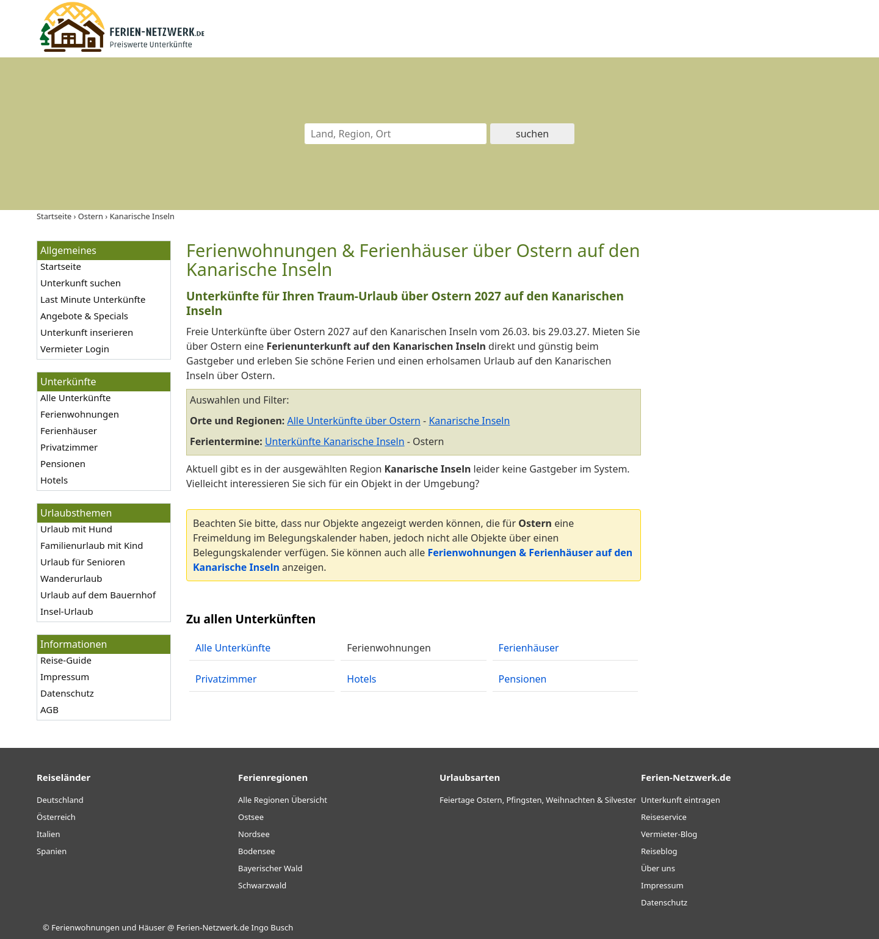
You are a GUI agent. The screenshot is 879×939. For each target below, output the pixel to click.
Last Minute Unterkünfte (92, 299)
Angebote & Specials (84, 316)
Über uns (658, 868)
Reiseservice (664, 816)
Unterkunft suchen (80, 283)
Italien (48, 833)
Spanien (52, 851)
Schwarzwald (262, 885)
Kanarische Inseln (469, 420)
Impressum (64, 676)
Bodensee (256, 851)
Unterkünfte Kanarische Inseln (335, 441)
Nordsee (254, 833)
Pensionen (62, 463)
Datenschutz (67, 693)
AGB (49, 709)
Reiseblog (659, 851)
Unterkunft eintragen (680, 799)
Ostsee (251, 816)
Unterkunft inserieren (86, 332)
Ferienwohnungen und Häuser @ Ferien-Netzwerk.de (150, 927)
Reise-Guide (66, 660)
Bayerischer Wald (270, 868)
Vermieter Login (74, 349)
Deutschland (60, 799)
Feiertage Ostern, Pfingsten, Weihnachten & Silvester (538, 799)
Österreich (56, 816)
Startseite (60, 266)
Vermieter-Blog (669, 833)
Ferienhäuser (68, 430)
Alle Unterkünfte (75, 397)
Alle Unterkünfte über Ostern (354, 420)
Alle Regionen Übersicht (282, 799)
